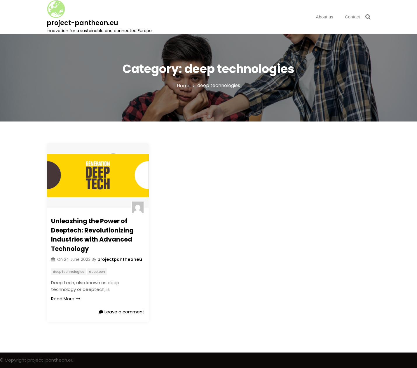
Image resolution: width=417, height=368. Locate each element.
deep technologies (68, 271)
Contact (352, 16)
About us (324, 16)
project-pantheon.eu (82, 22)
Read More (65, 299)
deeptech (97, 271)
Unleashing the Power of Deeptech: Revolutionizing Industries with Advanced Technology (92, 235)
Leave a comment (121, 312)
